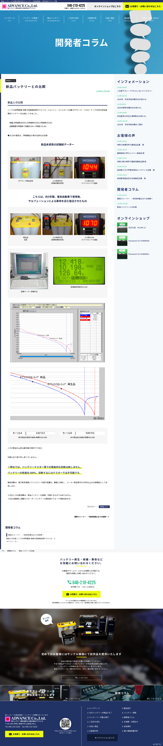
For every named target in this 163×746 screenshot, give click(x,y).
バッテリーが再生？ (31, 19)
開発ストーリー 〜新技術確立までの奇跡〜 (26, 535)
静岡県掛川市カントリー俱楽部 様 (130, 153)
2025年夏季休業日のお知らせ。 (130, 107)
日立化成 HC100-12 (137, 227)
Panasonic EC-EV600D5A (138, 254)
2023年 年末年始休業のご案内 (130, 124)
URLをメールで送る (65, 733)
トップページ (9, 19)
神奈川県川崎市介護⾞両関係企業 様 (131, 161)
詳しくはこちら (81, 677)
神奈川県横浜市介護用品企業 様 (130, 144)
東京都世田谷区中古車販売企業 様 (131, 178)
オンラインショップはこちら (107, 6)
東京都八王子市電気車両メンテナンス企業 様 (136, 170)
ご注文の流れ (73, 19)
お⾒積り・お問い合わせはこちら (145, 6)
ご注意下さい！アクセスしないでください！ (135, 91)
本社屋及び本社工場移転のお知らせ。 (132, 116)
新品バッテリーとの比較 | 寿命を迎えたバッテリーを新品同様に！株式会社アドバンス (28, 1)
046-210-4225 (76, 5)
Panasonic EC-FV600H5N (138, 241)
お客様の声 (92, 19)
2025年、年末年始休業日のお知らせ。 (132, 99)
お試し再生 (110, 19)
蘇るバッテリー (53, 19)
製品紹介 (128, 19)
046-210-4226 (31, 726)
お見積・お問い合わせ (150, 19)
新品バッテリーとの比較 (127, 207)
